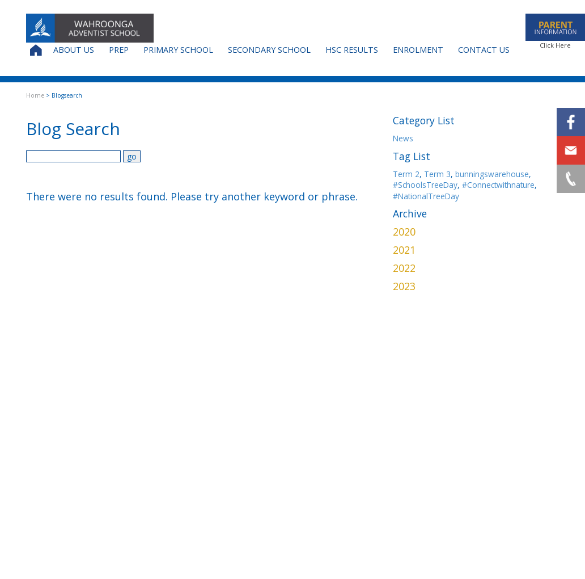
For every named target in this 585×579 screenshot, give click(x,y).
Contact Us (484, 49)
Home (35, 95)
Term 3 (437, 174)
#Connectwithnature (498, 184)
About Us (73, 49)
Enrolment (418, 49)
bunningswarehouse (492, 174)
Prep (119, 49)
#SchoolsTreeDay (425, 184)
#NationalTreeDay (426, 196)
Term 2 (406, 174)
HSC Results (351, 49)
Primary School (178, 49)
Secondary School (269, 49)
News (403, 138)
